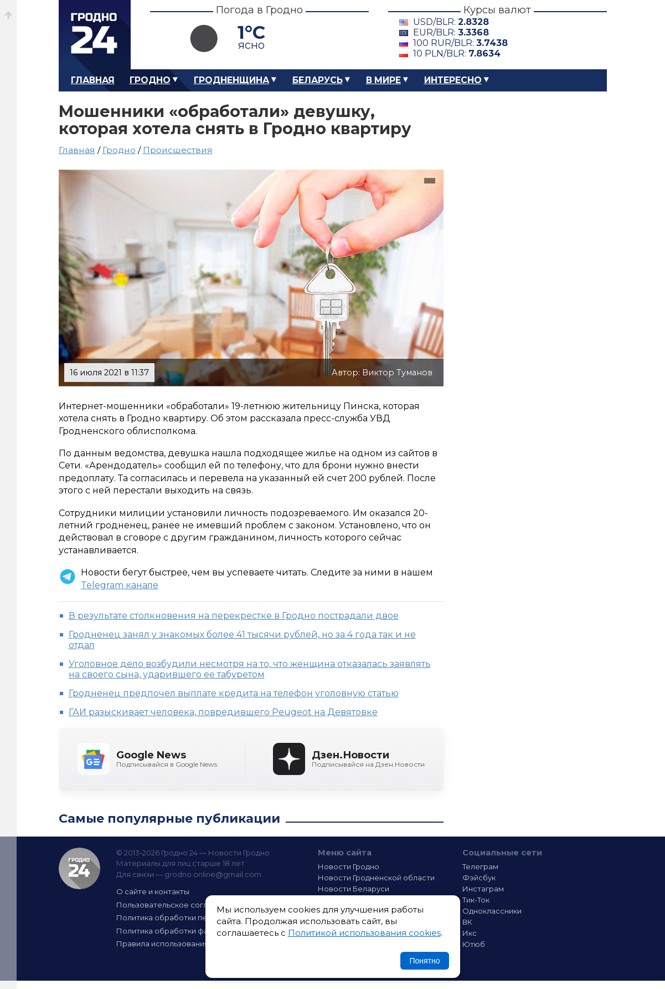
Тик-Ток (475, 899)
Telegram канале (119, 585)
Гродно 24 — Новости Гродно (79, 868)
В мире (383, 80)
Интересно (453, 80)
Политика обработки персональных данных (198, 917)
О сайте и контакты (152, 891)
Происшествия (178, 150)
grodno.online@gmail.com (212, 874)
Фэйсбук (479, 877)
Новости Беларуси (353, 888)
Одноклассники (492, 910)
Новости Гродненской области (376, 877)
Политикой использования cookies (364, 932)
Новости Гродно (348, 866)
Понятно (424, 960)
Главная (93, 80)
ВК (467, 921)
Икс (469, 933)
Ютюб (473, 944)
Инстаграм (483, 888)
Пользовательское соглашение (176, 904)
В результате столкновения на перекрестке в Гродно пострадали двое (234, 615)
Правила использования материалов (186, 943)
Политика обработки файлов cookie (185, 930)
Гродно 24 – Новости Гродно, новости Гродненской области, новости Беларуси (95, 34)
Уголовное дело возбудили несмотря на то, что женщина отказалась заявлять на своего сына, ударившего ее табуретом (250, 669)
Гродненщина (231, 80)
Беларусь (317, 80)
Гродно (150, 80)
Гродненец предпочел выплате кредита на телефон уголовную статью (234, 693)
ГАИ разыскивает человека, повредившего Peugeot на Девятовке (223, 712)
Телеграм (480, 866)
